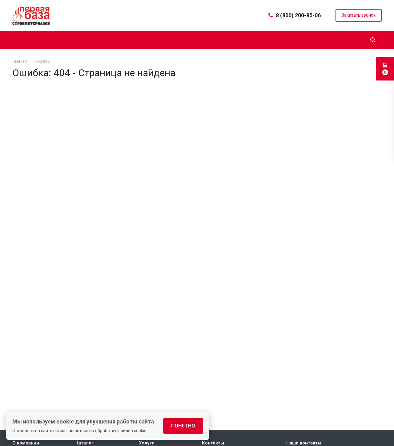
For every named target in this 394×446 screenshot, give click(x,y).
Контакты (213, 443)
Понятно (183, 426)
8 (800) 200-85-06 (298, 15)
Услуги (147, 443)
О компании (25, 443)
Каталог (84, 443)
